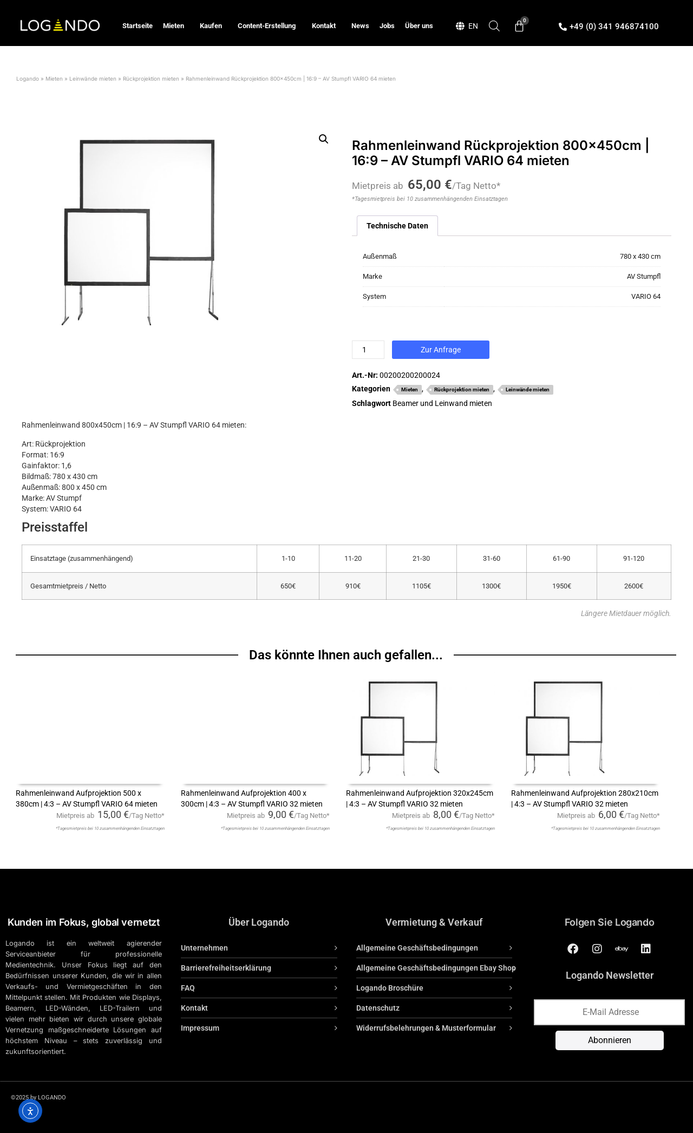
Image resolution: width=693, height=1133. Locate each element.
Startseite (137, 26)
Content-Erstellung (269, 26)
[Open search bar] (494, 26)
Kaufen (213, 26)
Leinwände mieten (92, 78)
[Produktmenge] (368, 349)
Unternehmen (204, 948)
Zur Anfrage (441, 349)
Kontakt (326, 26)
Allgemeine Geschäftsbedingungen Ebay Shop (436, 968)
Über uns (419, 26)
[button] (324, 139)
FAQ (188, 988)
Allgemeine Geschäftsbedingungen (417, 948)
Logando (27, 78)
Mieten (176, 26)
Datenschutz (378, 1008)
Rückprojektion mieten (151, 78)
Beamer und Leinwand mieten (442, 403)
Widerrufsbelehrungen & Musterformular (426, 1028)
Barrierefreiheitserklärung (226, 968)
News (360, 26)
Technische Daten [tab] (397, 225)
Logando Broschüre (389, 988)
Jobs (387, 26)
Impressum (200, 1028)
